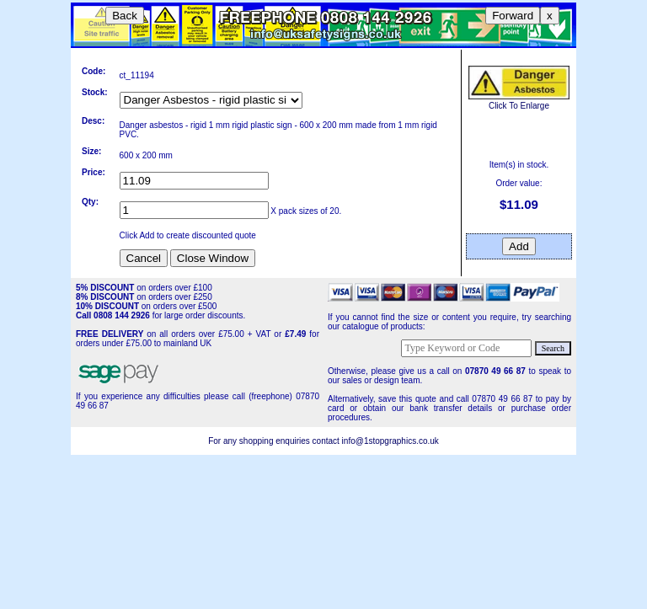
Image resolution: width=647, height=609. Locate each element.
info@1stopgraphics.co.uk (390, 441)
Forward (512, 15)
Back (124, 15)
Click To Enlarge (518, 101)
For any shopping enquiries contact (274, 441)
